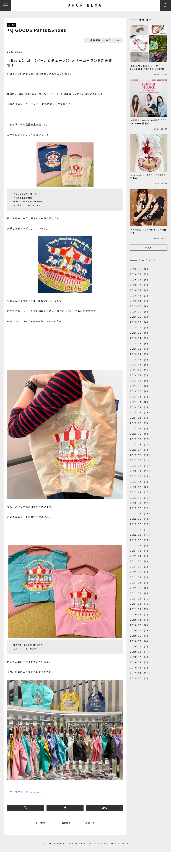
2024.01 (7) (139, 417)
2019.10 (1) (139, 678)
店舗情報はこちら (102, 40)
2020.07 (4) (139, 641)
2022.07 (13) (140, 513)
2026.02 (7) (139, 285)
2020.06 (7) (139, 646)
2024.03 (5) (139, 407)
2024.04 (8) (139, 402)
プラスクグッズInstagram (25, 792)
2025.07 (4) (139, 322)
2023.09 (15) (140, 439)
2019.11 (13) (140, 673)
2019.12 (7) (139, 667)
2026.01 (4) (139, 290)
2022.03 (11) (140, 535)
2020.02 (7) (139, 657)
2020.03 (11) (140, 652)
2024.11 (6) (139, 364)
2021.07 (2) (139, 577)
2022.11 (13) (140, 492)
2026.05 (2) (139, 269)
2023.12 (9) (139, 423)
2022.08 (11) (140, 508)
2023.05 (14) (140, 460)
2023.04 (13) (140, 465)
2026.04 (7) (139, 274)
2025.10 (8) (139, 306)
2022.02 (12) (140, 540)
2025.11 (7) (139, 301)
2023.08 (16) (140, 444)
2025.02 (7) (139, 348)
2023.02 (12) (140, 476)
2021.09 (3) (139, 566)
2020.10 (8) (139, 625)
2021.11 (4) (139, 556)
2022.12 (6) (139, 487)
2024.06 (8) (139, 391)
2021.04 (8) (139, 593)
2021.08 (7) (139, 572)
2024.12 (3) (139, 359)
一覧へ (148, 247)
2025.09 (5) (139, 311)
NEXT (88, 823)
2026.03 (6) (139, 279)
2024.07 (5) (139, 386)
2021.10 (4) (139, 561)
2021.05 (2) (139, 588)
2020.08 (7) (139, 636)
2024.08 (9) (139, 380)
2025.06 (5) (139, 327)
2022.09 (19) (140, 503)
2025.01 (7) (139, 354)
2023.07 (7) (139, 449)
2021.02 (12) (140, 603)
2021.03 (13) (140, 598)
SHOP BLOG (85, 5)
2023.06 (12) (140, 455)
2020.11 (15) (140, 620)
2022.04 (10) (140, 529)
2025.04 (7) (139, 338)
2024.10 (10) (140, 370)
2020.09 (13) (140, 630)
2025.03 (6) (139, 343)
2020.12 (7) (139, 614)
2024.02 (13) (140, 412)
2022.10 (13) (140, 497)
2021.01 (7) (139, 609)
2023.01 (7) (139, 481)
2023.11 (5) (139, 428)
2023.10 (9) (139, 433)
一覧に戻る (65, 823)
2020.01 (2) (139, 662)
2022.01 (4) (139, 545)
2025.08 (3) (139, 316)
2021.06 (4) (139, 582)
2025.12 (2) (139, 295)
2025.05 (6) (139, 332)
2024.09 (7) (139, 375)
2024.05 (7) (139, 396)
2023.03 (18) (140, 471)
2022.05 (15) (140, 524)
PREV (42, 823)
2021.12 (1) (139, 551)
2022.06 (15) (140, 518)
